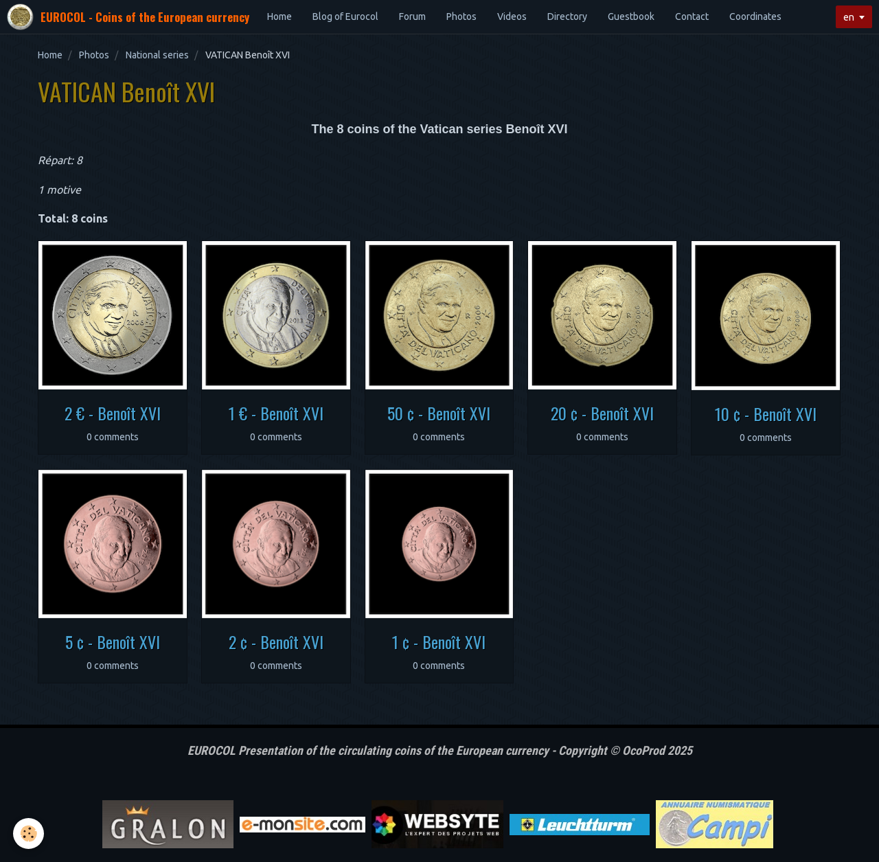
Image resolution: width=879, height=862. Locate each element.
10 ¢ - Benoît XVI (766, 413)
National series (157, 54)
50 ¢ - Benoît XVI (438, 412)
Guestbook (631, 16)
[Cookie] (29, 833)
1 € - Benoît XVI (276, 412)
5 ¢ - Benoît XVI (112, 641)
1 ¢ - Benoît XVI (439, 641)
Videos (512, 16)
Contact (692, 16)
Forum (412, 16)
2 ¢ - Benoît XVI (276, 641)
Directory (567, 16)
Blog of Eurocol (345, 16)
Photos (461, 16)
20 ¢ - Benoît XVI (602, 412)
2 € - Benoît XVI (113, 412)
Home (279, 16)
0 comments (113, 436)
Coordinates (755, 16)
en (848, 17)
